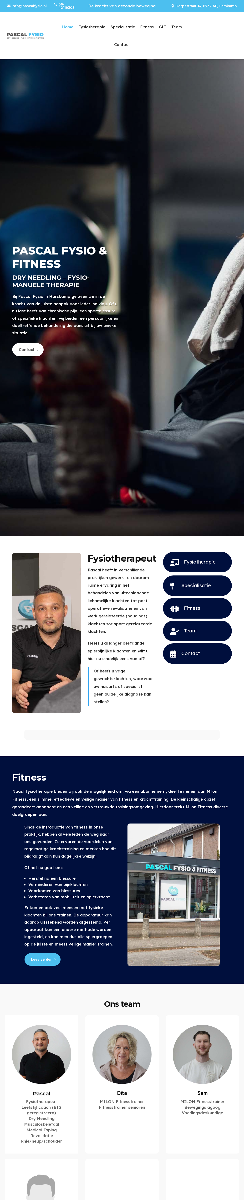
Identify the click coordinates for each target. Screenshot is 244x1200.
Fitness (147, 27)
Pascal (42, 1093)
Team (176, 27)
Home (67, 27)
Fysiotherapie (92, 27)
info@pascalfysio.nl (29, 6)
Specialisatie (123, 27)
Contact (122, 44)
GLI (162, 27)
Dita (122, 1093)
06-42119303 (66, 6)
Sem (202, 1093)
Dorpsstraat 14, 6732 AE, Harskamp (206, 6)
